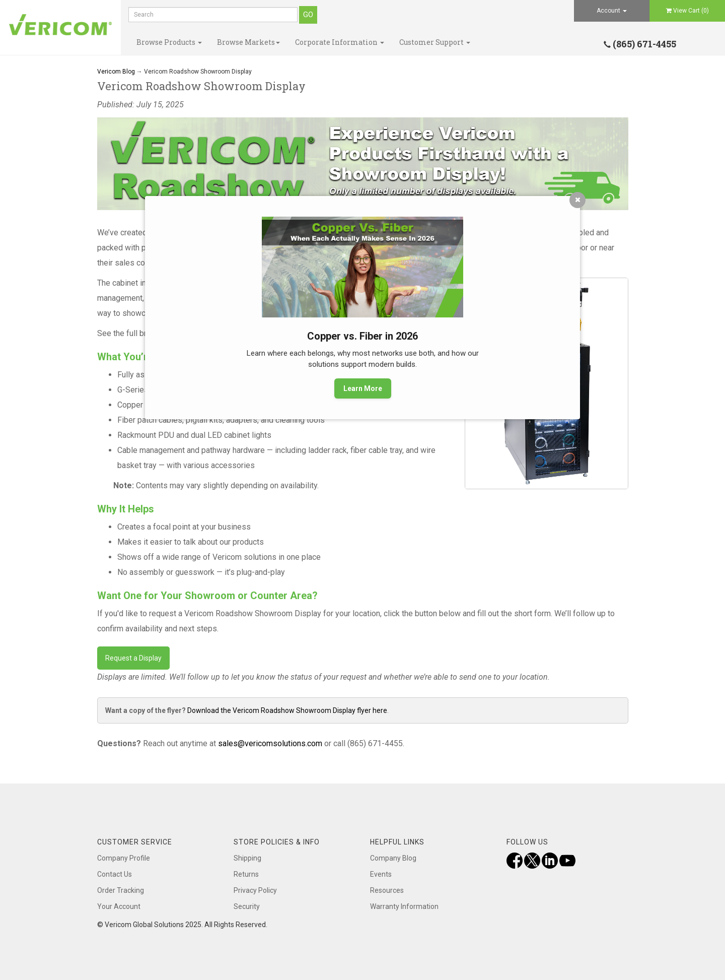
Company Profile (123, 858)
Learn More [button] (362, 388)
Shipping (247, 858)
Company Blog (393, 858)
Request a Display (133, 658)
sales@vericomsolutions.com (270, 743)
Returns (246, 874)
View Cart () (687, 10)
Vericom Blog (116, 71)
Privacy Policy (255, 890)
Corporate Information (339, 42)
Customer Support (434, 42)
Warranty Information (404, 906)
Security (247, 906)
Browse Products (169, 42)
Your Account (118, 906)
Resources (387, 890)
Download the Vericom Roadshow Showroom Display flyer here (287, 710)
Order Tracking (120, 890)
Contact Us (114, 874)
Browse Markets (248, 42)
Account (612, 10)
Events (381, 874)
